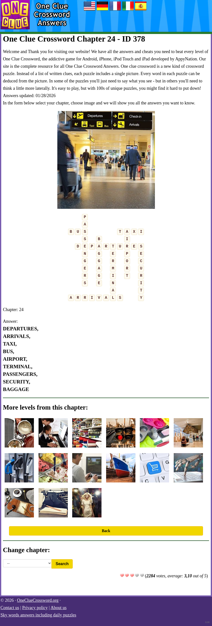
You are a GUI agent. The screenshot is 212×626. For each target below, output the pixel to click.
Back (106, 531)
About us (58, 607)
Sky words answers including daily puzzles (38, 615)
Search (62, 564)
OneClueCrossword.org (38, 600)
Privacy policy (35, 607)
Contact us (9, 607)
